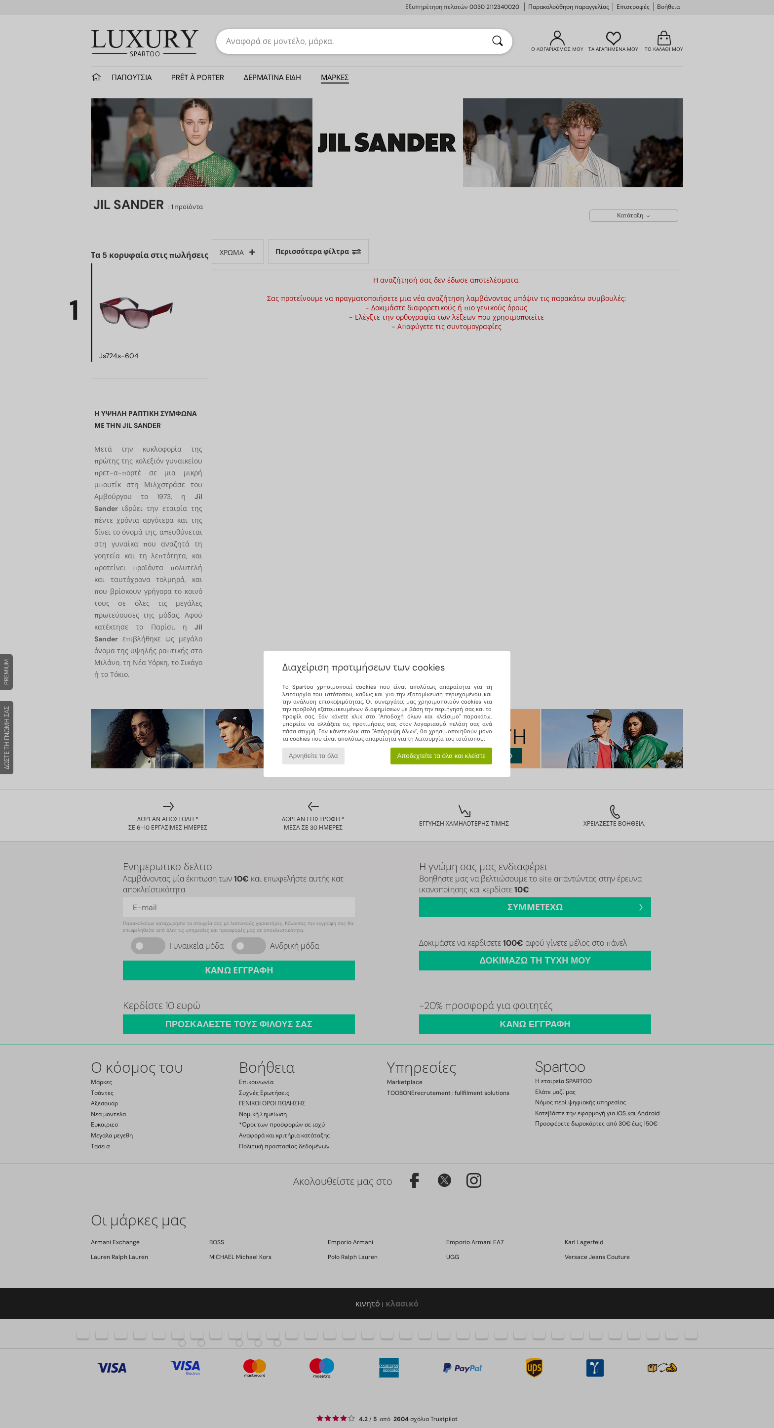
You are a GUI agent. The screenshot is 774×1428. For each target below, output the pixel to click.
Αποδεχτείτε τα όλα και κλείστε (441, 755)
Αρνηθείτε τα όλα (313, 755)
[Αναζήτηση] (497, 41)
